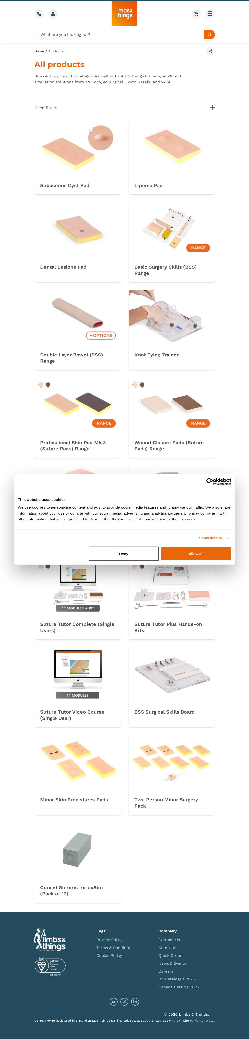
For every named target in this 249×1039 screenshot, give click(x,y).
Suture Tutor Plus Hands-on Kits (168, 627)
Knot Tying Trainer (156, 355)
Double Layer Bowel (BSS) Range (71, 358)
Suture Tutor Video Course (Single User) (72, 715)
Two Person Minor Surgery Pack (166, 803)
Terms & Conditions (114, 947)
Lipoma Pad (148, 185)
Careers (165, 971)
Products (56, 51)
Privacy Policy (109, 940)
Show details (210, 538)
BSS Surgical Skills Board (164, 712)
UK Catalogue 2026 (176, 979)
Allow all (196, 553)
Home (39, 51)
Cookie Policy (109, 955)
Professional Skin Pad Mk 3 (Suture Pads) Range (73, 446)
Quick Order (170, 955)
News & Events (172, 963)
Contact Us (169, 940)
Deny (123, 553)
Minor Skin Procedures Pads (74, 800)
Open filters (124, 107)
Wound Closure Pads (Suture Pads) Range (169, 446)
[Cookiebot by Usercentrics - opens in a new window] (209, 481)
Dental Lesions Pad (63, 267)
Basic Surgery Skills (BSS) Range (165, 270)
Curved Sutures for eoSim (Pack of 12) (71, 891)
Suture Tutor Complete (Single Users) (77, 627)
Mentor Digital (205, 1020)
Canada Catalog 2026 (178, 987)
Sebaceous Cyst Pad (65, 185)
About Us (167, 947)
